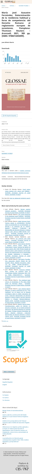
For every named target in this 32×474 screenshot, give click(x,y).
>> (7, 321)
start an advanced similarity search (20, 198)
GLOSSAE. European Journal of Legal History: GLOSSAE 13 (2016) (17, 217)
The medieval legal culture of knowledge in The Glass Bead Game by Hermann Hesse (17, 281)
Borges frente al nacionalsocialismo (13, 410)
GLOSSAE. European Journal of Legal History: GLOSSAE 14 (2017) (17, 285)
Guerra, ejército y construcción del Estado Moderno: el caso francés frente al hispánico (15, 415)
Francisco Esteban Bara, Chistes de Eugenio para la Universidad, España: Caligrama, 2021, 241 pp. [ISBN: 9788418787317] (17, 272)
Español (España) (7, 382)
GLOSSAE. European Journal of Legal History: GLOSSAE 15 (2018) (17, 256)
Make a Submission (9, 372)
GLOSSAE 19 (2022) (23, 5)
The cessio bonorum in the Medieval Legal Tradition (17, 215)
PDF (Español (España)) (10, 115)
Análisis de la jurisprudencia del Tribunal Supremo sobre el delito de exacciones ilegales (16, 421)
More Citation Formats (8, 145)
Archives (12, 5)
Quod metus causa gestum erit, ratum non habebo (17, 190)
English (5, 384)
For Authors (6, 397)
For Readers (6, 395)
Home (3, 5)
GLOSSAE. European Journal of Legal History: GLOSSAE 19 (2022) (17, 193)
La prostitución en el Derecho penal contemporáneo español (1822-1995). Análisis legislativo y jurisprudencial (16, 439)
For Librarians (6, 400)
